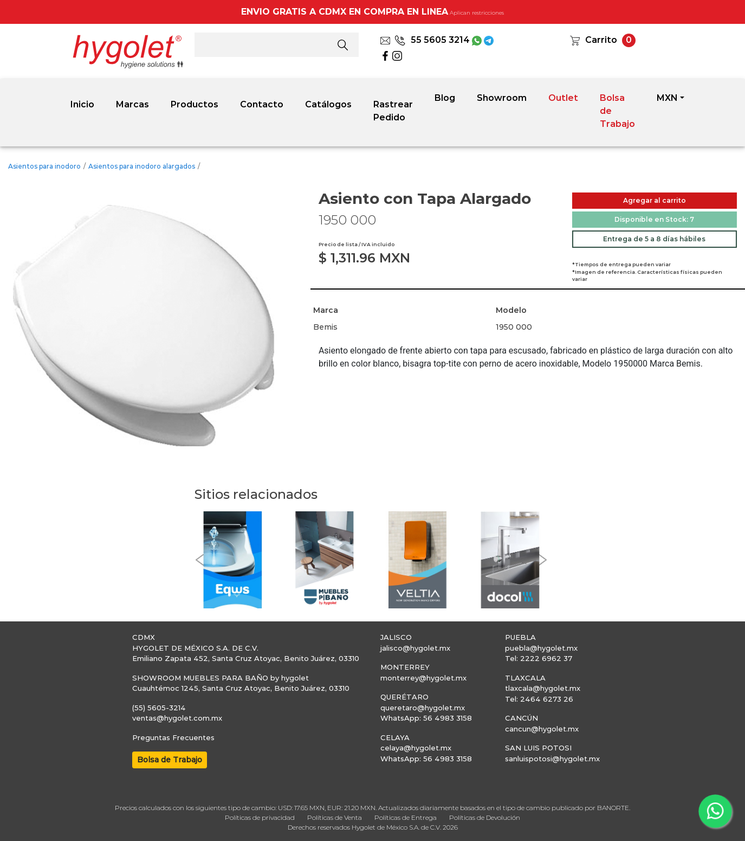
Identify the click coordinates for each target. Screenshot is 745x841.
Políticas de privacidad (260, 817)
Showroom (502, 98)
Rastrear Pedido (393, 111)
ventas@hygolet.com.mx (177, 718)
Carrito (601, 40)
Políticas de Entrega (405, 817)
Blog (445, 98)
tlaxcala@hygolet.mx (542, 688)
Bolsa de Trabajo (617, 111)
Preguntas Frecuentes (173, 737)
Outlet (563, 98)
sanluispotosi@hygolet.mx (552, 758)
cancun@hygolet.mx (542, 728)
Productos (194, 104)
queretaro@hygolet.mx (422, 707)
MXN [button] (667, 98)
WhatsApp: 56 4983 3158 (426, 718)
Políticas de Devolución (484, 817)
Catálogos (328, 104)
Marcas (132, 104)
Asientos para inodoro (44, 166)
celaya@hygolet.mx (415, 747)
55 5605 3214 (432, 40)
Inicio (82, 104)
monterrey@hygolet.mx (423, 677)
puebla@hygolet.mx (541, 648)
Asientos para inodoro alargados (141, 166)
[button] (200, 560)
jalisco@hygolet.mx (415, 648)
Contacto (261, 104)
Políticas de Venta (334, 817)
